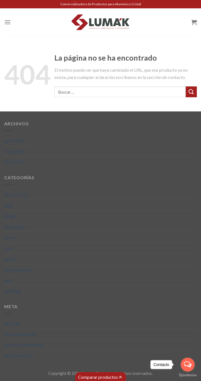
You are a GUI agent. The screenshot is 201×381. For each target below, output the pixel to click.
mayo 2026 (15, 151)
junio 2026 (14, 140)
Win (8, 280)
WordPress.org (18, 355)
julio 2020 (13, 162)
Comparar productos (100, 377)
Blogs (9, 215)
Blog (8, 205)
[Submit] (191, 91)
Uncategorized (18, 269)
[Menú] (7, 22)
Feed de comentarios (24, 344)
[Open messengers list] (188, 365)
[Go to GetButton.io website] (188, 375)
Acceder (12, 323)
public (10, 259)
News (9, 237)
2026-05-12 (15, 194)
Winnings (13, 290)
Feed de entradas (20, 334)
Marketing (14, 226)
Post (8, 248)
